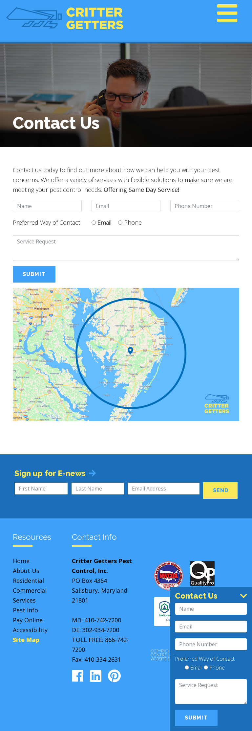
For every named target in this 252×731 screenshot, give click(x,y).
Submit (34, 274)
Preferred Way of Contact (46, 222)
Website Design (166, 659)
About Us (26, 571)
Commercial (30, 590)
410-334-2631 (102, 659)
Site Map (26, 640)
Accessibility (30, 630)
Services (24, 600)
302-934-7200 (100, 630)
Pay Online (28, 620)
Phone (130, 222)
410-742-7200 (102, 620)
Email (102, 222)
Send (221, 490)
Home (21, 561)
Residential (28, 580)
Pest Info (25, 610)
